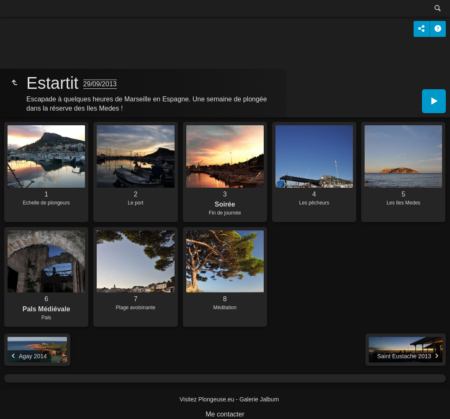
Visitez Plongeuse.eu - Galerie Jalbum (229, 399)
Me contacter (225, 414)
